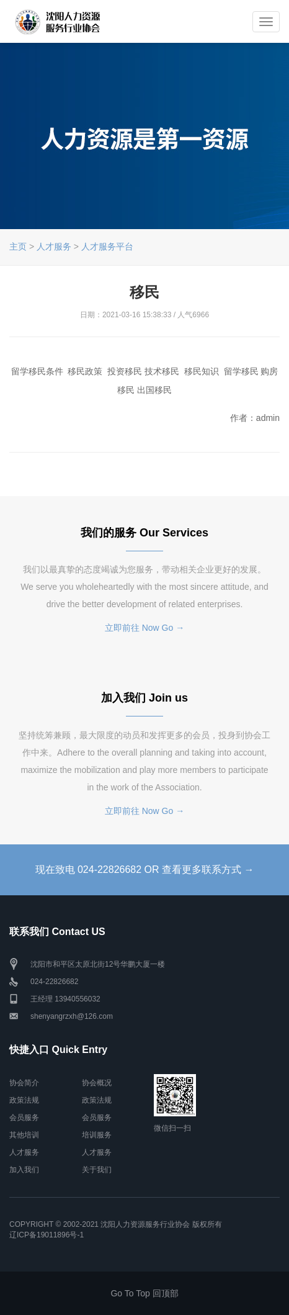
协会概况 (97, 1082)
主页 (18, 246)
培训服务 (97, 1135)
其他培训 (24, 1135)
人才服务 (54, 246)
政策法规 (24, 1100)
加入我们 (24, 1169)
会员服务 (24, 1117)
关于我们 (97, 1169)
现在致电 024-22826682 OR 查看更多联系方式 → (144, 869)
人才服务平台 (107, 246)
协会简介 (24, 1082)
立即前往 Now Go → (144, 628)
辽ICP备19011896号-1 (46, 1235)
